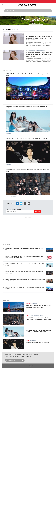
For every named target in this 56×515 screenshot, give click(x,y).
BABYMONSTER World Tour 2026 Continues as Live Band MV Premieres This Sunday (38, 330)
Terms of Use (16, 356)
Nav (2, 5)
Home (6, 354)
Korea (14, 354)
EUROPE (37, 1)
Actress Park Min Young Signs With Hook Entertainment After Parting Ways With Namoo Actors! (39, 38)
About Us (22, 356)
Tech (23, 354)
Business (19, 354)
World (10, 354)
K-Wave (36, 354)
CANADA (52, 1)
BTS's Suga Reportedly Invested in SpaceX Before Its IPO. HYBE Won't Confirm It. (28, 138)
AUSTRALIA (46, 1)
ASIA (41, 1)
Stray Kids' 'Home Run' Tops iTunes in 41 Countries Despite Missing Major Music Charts (38, 318)
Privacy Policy (8, 356)
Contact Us (28, 356)
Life (27, 354)
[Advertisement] (28, 229)
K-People (31, 354)
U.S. (33, 1)
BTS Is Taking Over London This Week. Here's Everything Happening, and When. (38, 306)
